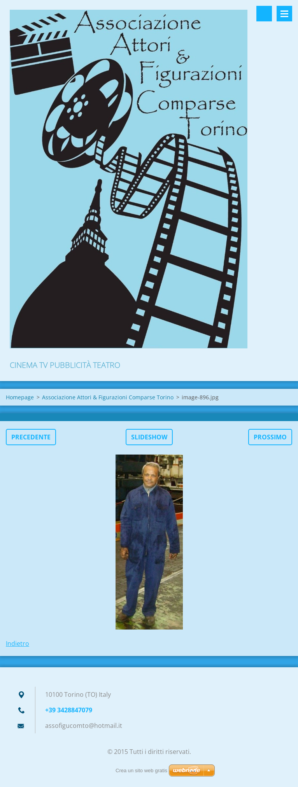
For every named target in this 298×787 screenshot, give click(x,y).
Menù (284, 13)
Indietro (17, 643)
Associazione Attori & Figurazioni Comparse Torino (108, 397)
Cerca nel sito (264, 13)
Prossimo (270, 437)
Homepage (20, 397)
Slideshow (149, 437)
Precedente (31, 437)
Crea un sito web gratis (141, 770)
